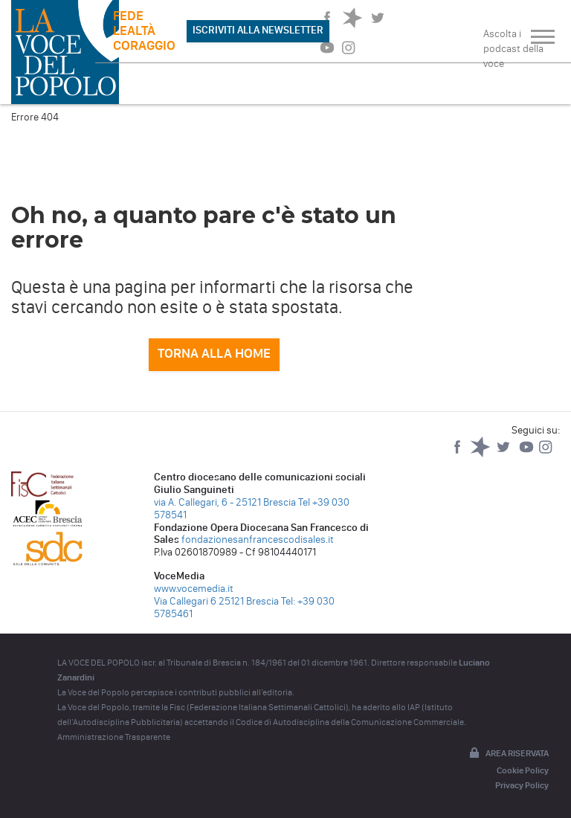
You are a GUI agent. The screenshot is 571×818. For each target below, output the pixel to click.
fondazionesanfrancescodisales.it (257, 539)
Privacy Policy (522, 785)
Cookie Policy (523, 770)
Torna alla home (214, 353)
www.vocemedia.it (193, 588)
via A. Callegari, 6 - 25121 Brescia (225, 502)
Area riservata (508, 754)
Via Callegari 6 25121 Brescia (216, 601)
